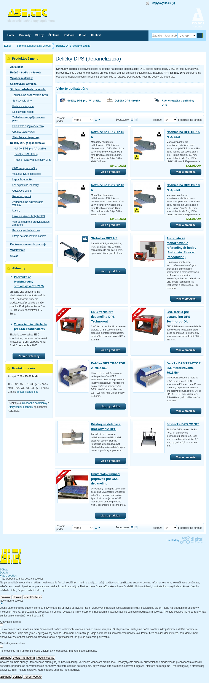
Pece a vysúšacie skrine (25, 230)
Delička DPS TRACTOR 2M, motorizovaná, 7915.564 (184, 368)
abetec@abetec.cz (27, 391)
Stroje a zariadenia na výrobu (27, 89)
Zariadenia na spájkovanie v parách (27, 119)
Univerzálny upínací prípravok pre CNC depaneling (105, 478)
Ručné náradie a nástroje (24, 72)
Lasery (15, 210)
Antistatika (15, 66)
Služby (13, 255)
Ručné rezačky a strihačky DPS (178, 102)
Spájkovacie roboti (22, 111)
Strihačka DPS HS (104, 238)
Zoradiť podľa (60, 120)
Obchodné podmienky (34, 403)
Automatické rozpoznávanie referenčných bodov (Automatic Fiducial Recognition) (181, 248)
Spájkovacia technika (22, 83)
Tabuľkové (135, 119)
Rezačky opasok (20, 196)
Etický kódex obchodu (20, 406)
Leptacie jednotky (21, 179)
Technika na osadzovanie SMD (29, 95)
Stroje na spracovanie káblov (28, 236)
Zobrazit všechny (29, 356)
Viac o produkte (110, 171)
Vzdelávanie (16, 250)
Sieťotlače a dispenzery (24, 137)
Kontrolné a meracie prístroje (27, 244)
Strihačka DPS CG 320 (183, 424)
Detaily (4, 572)
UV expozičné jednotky (24, 185)
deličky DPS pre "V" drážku (84, 100)
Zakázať (5, 597)
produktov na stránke (190, 119)
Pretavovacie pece (22, 106)
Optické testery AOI (22, 131)
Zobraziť (158, 119)
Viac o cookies (8, 575)
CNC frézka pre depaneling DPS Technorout (103, 316)
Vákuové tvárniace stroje (25, 173)
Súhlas (4, 569)
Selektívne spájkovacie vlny (27, 126)
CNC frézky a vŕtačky (23, 168)
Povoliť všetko (33, 597)
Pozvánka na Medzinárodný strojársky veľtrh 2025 (29, 281)
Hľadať (200, 35)
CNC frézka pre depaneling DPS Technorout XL (178, 316)
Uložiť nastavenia (24, 657)
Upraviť (17, 597)
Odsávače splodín (21, 190)
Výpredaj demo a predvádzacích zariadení (29, 223)
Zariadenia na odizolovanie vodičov (26, 203)
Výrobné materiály (20, 78)
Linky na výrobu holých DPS (27, 216)
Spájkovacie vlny (21, 100)
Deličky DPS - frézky (127, 100)
